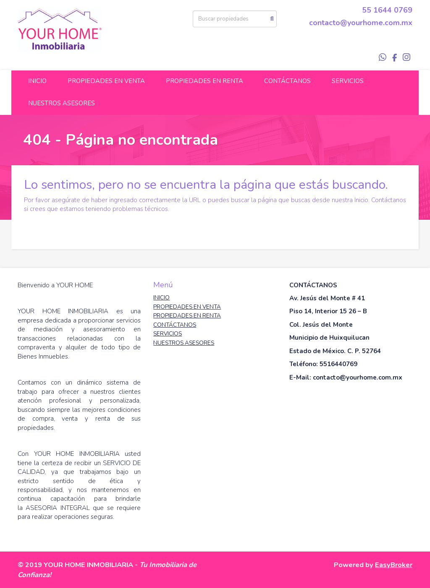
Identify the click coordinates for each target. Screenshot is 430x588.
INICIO (37, 81)
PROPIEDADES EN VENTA (106, 81)
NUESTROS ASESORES (61, 103)
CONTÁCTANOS (287, 81)
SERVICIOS (348, 81)
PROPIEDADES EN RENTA (204, 81)
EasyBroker (393, 565)
